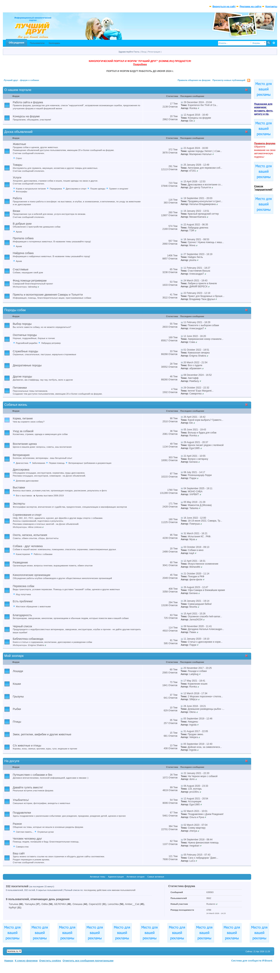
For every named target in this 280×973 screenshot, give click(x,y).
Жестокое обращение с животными (33, 606)
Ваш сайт (19, 853)
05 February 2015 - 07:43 (197, 854)
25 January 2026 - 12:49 (196, 164)
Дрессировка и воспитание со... (205, 184)
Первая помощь (57, 463)
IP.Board (267, 960)
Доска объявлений (18, 132)
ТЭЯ (191, 230)
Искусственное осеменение (203, 563)
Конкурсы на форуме (199, 118)
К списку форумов (26, 960)
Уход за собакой (23, 431)
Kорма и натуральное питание (31, 188)
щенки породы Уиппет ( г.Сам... (205, 151)
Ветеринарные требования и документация (89, 463)
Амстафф (193, 378)
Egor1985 (194, 448)
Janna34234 (195, 619)
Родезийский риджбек (27, 343)
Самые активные (155, 877)
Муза (192, 539)
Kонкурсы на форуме (26, 116)
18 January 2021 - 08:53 (196, 239)
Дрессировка (21, 469)
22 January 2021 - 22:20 (196, 773)
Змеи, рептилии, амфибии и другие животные (42, 734)
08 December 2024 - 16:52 (197, 375)
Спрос (19, 158)
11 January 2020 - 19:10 (196, 638)
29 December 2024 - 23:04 (198, 102)
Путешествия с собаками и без (32, 774)
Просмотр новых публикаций (228, 80)
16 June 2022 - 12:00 (194, 517)
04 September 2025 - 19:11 (197, 488)
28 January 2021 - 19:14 (196, 601)
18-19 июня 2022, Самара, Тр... (205, 520)
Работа (17, 198)
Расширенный (273, 43)
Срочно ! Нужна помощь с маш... (206, 242)
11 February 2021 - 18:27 (196, 268)
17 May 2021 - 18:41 (194, 680)
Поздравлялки (22, 812)
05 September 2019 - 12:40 (197, 744)
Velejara (193, 737)
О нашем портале (17, 90)
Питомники (20, 387)
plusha (192, 260)
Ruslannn (210, 904)
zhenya (193, 831)
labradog (32, 286)
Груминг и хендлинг (118, 188)
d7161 (192, 170)
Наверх (8, 960)
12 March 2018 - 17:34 (195, 693)
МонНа (193, 607)
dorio (192, 779)
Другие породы (22, 376)
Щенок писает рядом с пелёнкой (205, 445)
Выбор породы (22, 323)
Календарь (54, 43)
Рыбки (17, 709)
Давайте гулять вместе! (28, 787)
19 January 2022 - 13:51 (196, 211)
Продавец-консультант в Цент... (205, 201)
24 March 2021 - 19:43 (195, 280)
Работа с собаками (43, 554)
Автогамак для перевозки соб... (205, 168)
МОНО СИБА (195, 491)
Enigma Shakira (197, 355)
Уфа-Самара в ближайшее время (206, 590)
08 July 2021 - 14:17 (194, 472)
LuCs (192, 861)
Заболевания (38, 463)
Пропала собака (23, 238)
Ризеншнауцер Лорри (200, 475)
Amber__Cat (132, 904)
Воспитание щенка (25, 443)
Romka (193, 108)
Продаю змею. (196, 734)
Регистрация (154, 52)
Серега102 (95, 904)
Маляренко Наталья (200, 154)
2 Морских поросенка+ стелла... (205, 696)
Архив (19, 232)
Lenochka (113, 904)
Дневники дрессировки (27, 481)
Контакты (271, 6)
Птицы (17, 721)
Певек (192, 632)
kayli (191, 553)
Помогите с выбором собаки (203, 325)
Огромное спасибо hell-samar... (205, 616)
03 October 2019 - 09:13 (196, 547)
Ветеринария (21, 455)
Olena (192, 712)
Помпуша (194, 523)
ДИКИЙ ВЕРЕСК (198, 286)
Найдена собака (23, 253)
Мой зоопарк (14, 656)
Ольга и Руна (196, 817)
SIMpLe (193, 699)
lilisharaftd (194, 567)
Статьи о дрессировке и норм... (205, 642)
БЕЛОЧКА (60, 904)
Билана (193, 462)
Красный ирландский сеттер (203, 213)
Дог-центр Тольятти (200, 187)
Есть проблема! (23, 601)
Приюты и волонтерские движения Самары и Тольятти (48, 294)
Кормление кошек (197, 683)
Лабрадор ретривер (51, 343)
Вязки (16, 210)
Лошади (18, 671)
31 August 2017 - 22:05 (195, 731)
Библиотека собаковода (28, 638)
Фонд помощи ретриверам (30, 280)
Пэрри (192, 478)
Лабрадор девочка (198, 227)
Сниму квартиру (197, 827)
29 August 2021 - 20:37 (195, 442)
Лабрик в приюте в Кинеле (202, 283)
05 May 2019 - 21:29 (194, 502)
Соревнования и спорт (27, 514)
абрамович (195, 368)
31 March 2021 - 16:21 (195, 533)
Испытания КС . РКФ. (199, 536)
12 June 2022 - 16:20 (194, 336)
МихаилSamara (197, 217)
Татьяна (13, 904)
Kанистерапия (23, 554)
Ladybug (193, 674)
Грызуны (18, 696)
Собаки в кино (195, 550)
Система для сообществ (246, 960)
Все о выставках (24, 495)
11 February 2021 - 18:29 (196, 322)
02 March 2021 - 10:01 (196, 811)
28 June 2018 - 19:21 (194, 706)
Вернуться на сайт (224, 6)
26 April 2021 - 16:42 (194, 417)
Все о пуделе (195, 365)
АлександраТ (196, 273)
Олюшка (77, 904)
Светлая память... (25, 832)
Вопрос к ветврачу (198, 459)
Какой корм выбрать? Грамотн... (205, 420)
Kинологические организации (31, 574)
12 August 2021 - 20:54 (196, 798)
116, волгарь (195, 788)
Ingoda (193, 724)
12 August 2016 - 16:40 (196, 114)
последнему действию (95, 890)
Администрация (116, 877)
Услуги (17, 177)
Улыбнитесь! (21, 799)
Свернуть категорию (247, 90)
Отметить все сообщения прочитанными (87, 960)
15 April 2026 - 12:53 (194, 181)
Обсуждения (16, 42)
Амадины (193, 721)
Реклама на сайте (250, 6)
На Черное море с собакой (202, 776)
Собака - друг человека (28, 546)
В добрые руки (22, 223)
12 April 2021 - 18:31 (194, 561)
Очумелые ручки (45, 832)
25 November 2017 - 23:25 (197, 668)
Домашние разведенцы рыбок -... (206, 709)
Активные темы (97, 877)
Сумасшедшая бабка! (200, 604)
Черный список (22, 626)
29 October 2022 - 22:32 (196, 387)
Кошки (17, 683)
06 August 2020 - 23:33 (196, 786)
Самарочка (195, 393)
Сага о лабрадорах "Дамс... (203, 857)
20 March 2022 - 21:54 (195, 362)
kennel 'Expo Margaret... (200, 390)
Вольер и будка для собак (202, 432)
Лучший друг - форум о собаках (21, 80)
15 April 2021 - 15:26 (194, 613)
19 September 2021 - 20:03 (197, 198)
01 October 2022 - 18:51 (196, 349)
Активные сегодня (135, 877)
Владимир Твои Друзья (202, 299)
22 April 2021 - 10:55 (194, 456)
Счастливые (20, 269)
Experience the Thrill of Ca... (203, 105)
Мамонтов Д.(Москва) (200, 505)
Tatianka (193, 508)
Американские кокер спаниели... (205, 339)
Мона (192, 245)
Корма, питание (23, 418)
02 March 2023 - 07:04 (196, 825)
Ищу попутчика (23, 594)
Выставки (19, 487)
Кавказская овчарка (199, 352)
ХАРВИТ (194, 494)
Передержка (56, 188)
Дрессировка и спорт (76, 188)
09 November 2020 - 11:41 (197, 626)
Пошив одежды (97, 188)
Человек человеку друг (27, 838)
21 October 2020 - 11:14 (196, 573)
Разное (17, 823)
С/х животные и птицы (27, 745)
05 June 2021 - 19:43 (194, 429)
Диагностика (22, 463)
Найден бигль (195, 257)
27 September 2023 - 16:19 (197, 254)
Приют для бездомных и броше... (206, 296)
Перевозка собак (23, 586)
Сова (192, 342)
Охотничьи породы (25, 335)
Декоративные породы (27, 365)
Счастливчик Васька (199, 270)
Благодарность (22, 615)
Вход (143, 52)
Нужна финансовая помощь (203, 842)
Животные (19, 144)
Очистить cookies (50, 960)
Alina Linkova (35, 527)
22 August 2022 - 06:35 (195, 224)
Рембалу (194, 381)
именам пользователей (123, 890)
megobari (194, 845)
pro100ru (194, 792)
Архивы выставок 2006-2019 (50, 495)
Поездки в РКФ (196, 576)
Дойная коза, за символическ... (205, 747)
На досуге (11, 761)
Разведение (20, 562)
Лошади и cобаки (197, 671)
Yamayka (30, 904)
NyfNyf (12, 907)
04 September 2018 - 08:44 (198, 839)
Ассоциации (194, 801)
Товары (17, 164)
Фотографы (21, 191)
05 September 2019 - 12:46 (197, 718)
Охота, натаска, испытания (30, 534)
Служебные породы (25, 351)
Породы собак (15, 310)
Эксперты (19, 503)
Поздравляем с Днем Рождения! (205, 814)
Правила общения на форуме (194, 80)
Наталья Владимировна (202, 204)
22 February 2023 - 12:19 (196, 293)
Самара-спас (22, 847)
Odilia (44, 904)
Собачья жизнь (15, 405)
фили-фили (195, 579)
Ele (191, 120)
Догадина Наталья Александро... (206, 629)
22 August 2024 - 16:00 (195, 148)
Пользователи (37, 43)
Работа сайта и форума (28, 102)
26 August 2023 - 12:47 (195, 587)
